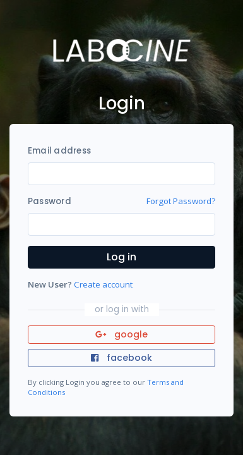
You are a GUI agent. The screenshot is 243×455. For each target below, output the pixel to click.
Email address (59, 151)
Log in (121, 257)
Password (49, 201)
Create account (103, 284)
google (121, 334)
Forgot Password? (180, 201)
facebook (121, 357)
